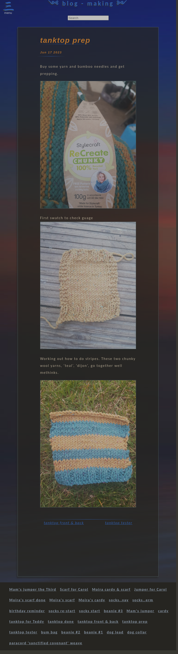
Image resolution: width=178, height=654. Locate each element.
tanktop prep (135, 621)
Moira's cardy (92, 600)
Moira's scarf (62, 600)
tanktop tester (118, 523)
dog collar (137, 632)
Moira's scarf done (27, 600)
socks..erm (142, 600)
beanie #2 (70, 632)
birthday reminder (27, 611)
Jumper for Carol (150, 589)
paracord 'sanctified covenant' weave (45, 643)
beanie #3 (113, 611)
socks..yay (119, 600)
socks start (89, 611)
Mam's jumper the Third (32, 589)
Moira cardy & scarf (111, 589)
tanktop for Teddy (26, 621)
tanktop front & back (64, 523)
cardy (163, 611)
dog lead (115, 632)
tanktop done (61, 621)
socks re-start (62, 611)
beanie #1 (93, 632)
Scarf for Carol (74, 589)
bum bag (49, 632)
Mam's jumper (140, 611)
